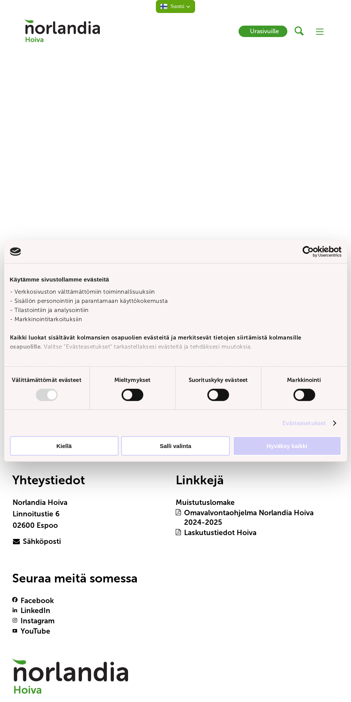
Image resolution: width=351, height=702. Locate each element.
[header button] (301, 31)
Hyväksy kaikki (287, 446)
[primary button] (46, 541)
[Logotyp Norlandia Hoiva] (70, 679)
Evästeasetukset (304, 423)
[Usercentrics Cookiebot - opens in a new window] (308, 251)
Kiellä (64, 446)
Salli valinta (175, 446)
